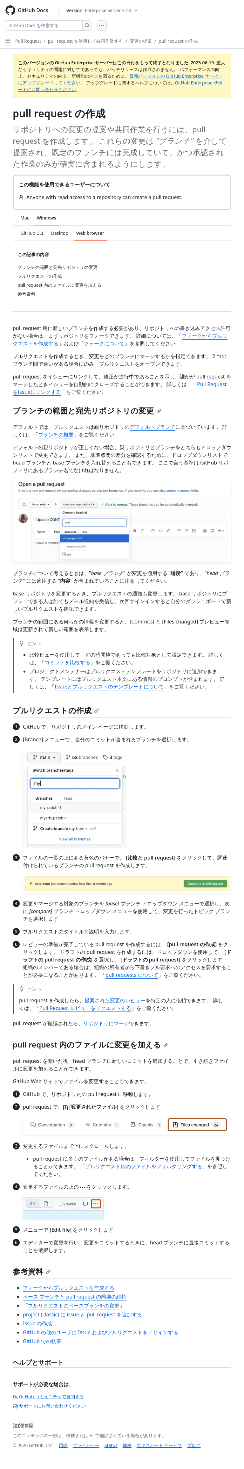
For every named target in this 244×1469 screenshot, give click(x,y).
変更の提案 (141, 41)
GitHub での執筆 (42, 1341)
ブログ (193, 1445)
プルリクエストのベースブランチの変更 (73, 1305)
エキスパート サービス (159, 1445)
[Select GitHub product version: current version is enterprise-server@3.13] (102, 10)
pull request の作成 (178, 41)
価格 (127, 1445)
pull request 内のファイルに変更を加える (91, 1044)
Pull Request (28, 41)
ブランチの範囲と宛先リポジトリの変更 (87, 410)
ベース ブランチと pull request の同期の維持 (74, 1296)
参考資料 (32, 1271)
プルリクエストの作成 (56, 710)
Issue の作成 (37, 1323)
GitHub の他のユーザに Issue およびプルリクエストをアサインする (100, 1332)
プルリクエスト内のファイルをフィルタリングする (143, 1166)
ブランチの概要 (56, 434)
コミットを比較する (67, 662)
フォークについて (104, 343)
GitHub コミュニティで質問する (48, 1396)
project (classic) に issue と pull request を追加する (82, 1314)
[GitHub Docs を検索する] (43, 25)
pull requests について (131, 974)
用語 (63, 1445)
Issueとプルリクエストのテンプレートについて (109, 686)
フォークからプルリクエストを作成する (68, 1287)
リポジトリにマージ (106, 1023)
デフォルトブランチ (152, 426)
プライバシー (86, 1445)
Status (111, 1445)
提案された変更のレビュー (115, 1000)
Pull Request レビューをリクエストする (85, 1008)
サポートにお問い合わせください (49, 1406)
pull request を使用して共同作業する (85, 41)
